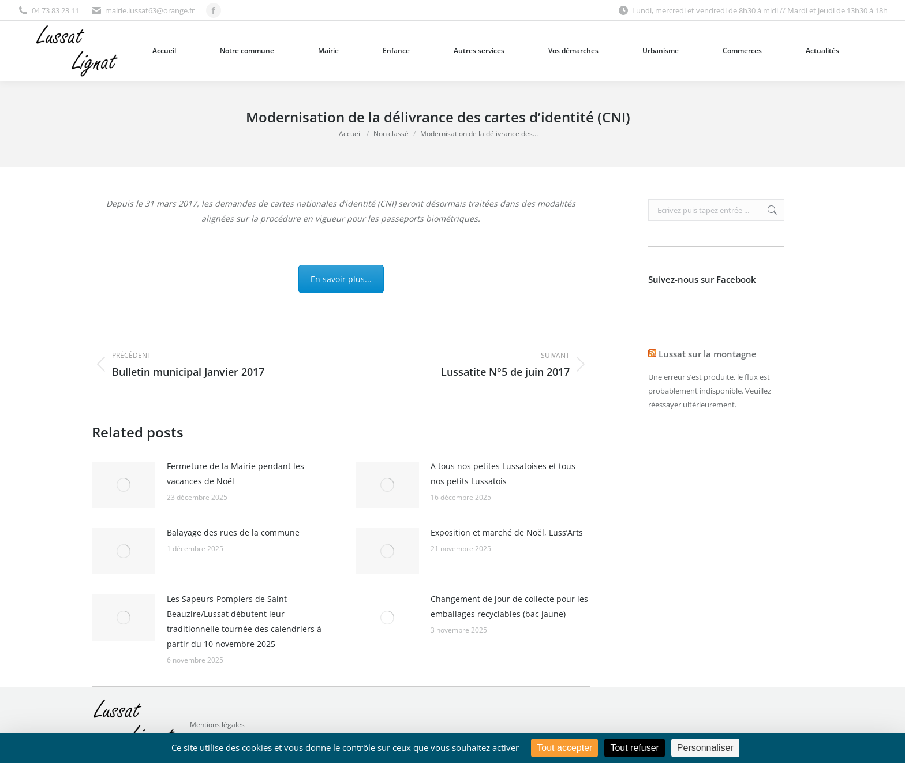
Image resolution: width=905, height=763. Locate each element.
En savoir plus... (341, 279)
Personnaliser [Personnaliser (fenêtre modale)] (705, 748)
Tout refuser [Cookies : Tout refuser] (634, 748)
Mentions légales (217, 725)
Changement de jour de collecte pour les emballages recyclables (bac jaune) (509, 606)
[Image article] (123, 485)
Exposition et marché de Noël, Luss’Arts (507, 532)
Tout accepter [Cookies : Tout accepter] (564, 748)
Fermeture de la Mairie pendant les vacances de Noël (235, 474)
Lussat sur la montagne (708, 354)
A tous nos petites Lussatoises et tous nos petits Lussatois (503, 474)
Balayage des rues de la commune (233, 532)
